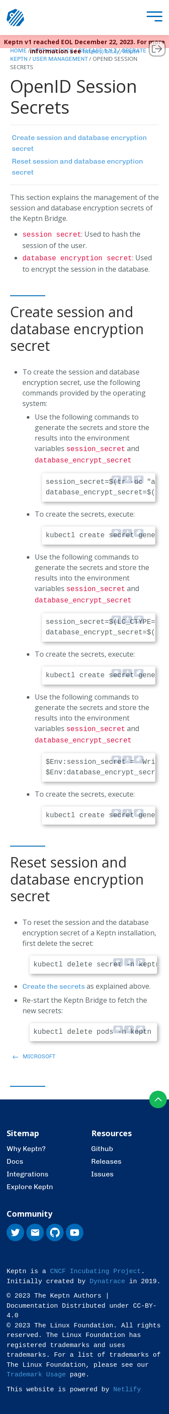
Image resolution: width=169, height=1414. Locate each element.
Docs (15, 1154)
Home (18, 50)
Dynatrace (107, 1274)
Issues (102, 1167)
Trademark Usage (36, 1368)
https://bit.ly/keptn (111, 51)
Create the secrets (53, 979)
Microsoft (34, 1049)
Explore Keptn (30, 1180)
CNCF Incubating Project (95, 1264)
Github (102, 1142)
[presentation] (152, 17)
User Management (60, 59)
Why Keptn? (26, 1142)
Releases (106, 1154)
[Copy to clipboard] (139, 476)
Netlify (127, 1382)
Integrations (27, 1167)
